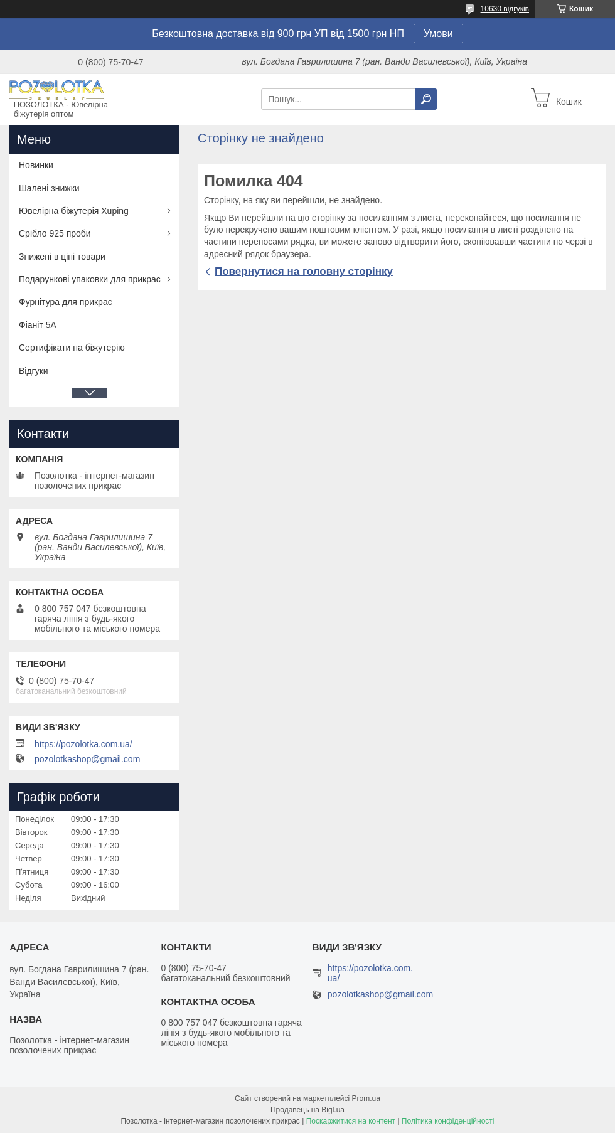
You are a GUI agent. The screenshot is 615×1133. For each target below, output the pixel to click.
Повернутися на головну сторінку (304, 271)
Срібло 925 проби (55, 233)
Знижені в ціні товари (62, 257)
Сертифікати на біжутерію (72, 348)
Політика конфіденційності (448, 1121)
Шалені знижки (49, 188)
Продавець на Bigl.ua (307, 1109)
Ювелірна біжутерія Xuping (74, 211)
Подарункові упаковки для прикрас (90, 279)
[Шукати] (426, 99)
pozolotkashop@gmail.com (87, 759)
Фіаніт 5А (37, 325)
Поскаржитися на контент (350, 1121)
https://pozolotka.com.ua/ (83, 744)
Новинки (36, 165)
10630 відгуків (505, 8)
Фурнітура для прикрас (65, 302)
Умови (438, 33)
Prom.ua (366, 1098)
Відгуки (33, 371)
